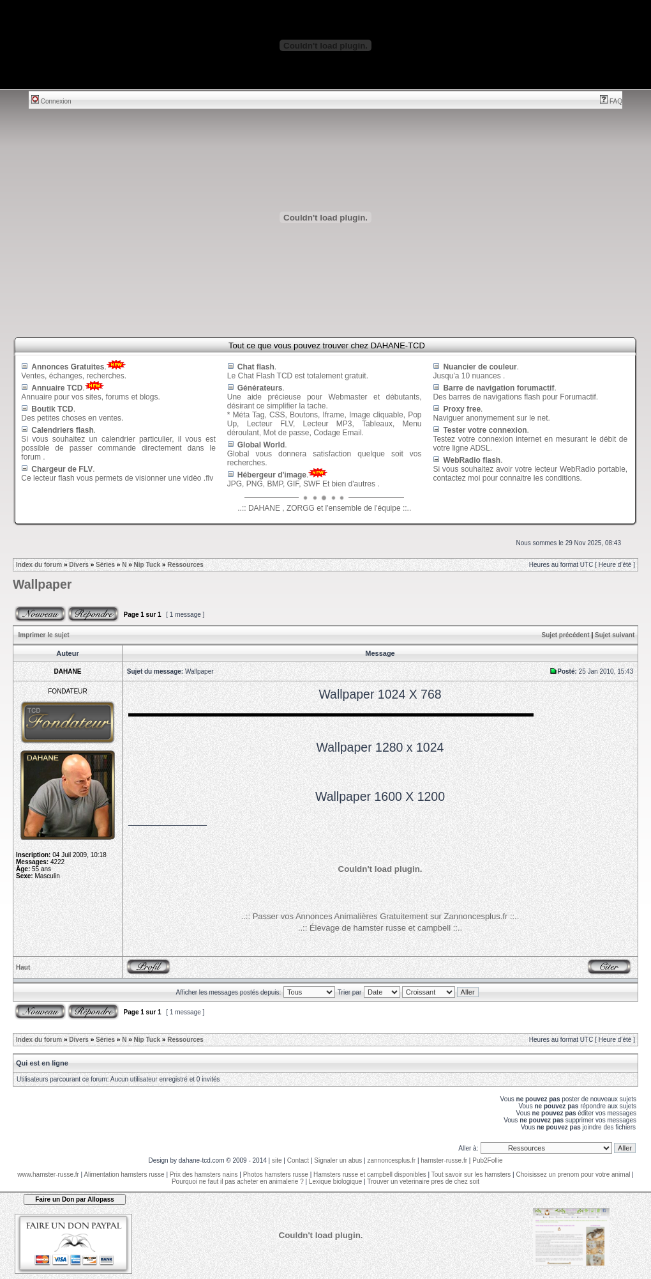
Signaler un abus (338, 1160)
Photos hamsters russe (275, 1174)
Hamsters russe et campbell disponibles (369, 1174)
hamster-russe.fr (444, 1160)
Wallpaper (42, 584)
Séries (105, 564)
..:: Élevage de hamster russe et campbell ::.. (380, 928)
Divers (79, 564)
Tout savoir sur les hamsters (471, 1174)
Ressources (185, 564)
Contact (298, 1160)
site (277, 1160)
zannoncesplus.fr (392, 1160)
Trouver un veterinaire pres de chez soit (423, 1181)
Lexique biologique (335, 1181)
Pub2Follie (487, 1160)
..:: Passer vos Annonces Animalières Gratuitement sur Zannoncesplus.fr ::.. (380, 916)
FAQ (611, 101)
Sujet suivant (614, 635)
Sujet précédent (566, 635)
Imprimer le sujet (44, 635)
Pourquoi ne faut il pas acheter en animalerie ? (238, 1181)
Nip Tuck (147, 564)
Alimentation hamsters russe (124, 1174)
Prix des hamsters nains (204, 1174)
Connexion (51, 101)
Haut (23, 967)
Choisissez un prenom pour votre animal (573, 1174)
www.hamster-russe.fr (48, 1174)
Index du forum (39, 564)
